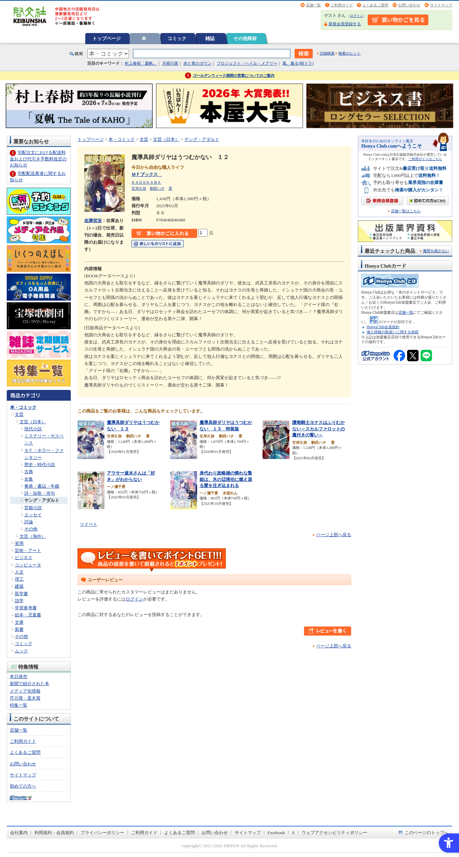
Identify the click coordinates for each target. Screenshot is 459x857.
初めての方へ (23, 786)
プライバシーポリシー (102, 832)
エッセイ (33, 514)
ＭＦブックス (146, 174)
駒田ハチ (157, 188)
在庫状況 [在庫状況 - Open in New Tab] (93, 220)
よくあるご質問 (375, 5)
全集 (28, 479)
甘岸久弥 (138, 188)
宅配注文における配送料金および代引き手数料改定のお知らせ (38, 158)
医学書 (21, 593)
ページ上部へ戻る (333, 534)
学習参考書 (26, 607)
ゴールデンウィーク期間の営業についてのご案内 (233, 75)
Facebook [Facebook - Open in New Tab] (276, 832)
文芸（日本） (33, 421)
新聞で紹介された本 (29, 683)
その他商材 (245, 38)
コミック (176, 38)
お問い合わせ (409, 5)
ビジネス (23, 557)
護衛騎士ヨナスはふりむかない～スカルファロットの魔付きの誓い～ (318, 428)
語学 (19, 600)
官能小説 (33, 507)
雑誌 (210, 38)
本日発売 (18, 676)
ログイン (356, 16)
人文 (19, 572)
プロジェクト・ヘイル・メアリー (247, 63)
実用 (19, 543)
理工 (19, 579)
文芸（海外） (33, 536)
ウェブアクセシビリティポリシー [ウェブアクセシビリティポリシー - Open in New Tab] (334, 832)
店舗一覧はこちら (406, 211)
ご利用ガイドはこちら (425, 159)
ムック (21, 650)
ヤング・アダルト (41, 500)
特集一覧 (18, 705)
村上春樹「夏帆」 (141, 63)
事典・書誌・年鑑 (41, 486)
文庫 (19, 622)
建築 (19, 586)
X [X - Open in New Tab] (293, 832)
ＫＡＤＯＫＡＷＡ (146, 182)
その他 (30, 528)
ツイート (88, 524)
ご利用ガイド (342, 5)
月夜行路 (170, 63)
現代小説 (33, 428)
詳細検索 (327, 53)
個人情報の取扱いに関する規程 (393, 332)
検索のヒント (349, 53)
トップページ (106, 38)
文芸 (19, 414)
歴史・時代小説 (39, 464)
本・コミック (23, 407)
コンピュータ (28, 565)
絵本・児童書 (28, 614)
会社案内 (19, 832)
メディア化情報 (25, 691)
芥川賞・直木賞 (25, 698)
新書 (19, 629)
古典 (28, 471)
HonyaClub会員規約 (383, 327)
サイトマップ (441, 5)
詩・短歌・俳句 (39, 493)
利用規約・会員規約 (54, 832)
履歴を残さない (436, 251)
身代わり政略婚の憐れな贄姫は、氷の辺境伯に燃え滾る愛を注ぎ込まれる (226, 479)
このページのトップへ (427, 832)
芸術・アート (28, 550)
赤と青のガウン (197, 63)
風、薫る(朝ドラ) (297, 63)
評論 (28, 521)
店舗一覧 (313, 5)
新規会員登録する (345, 24)
